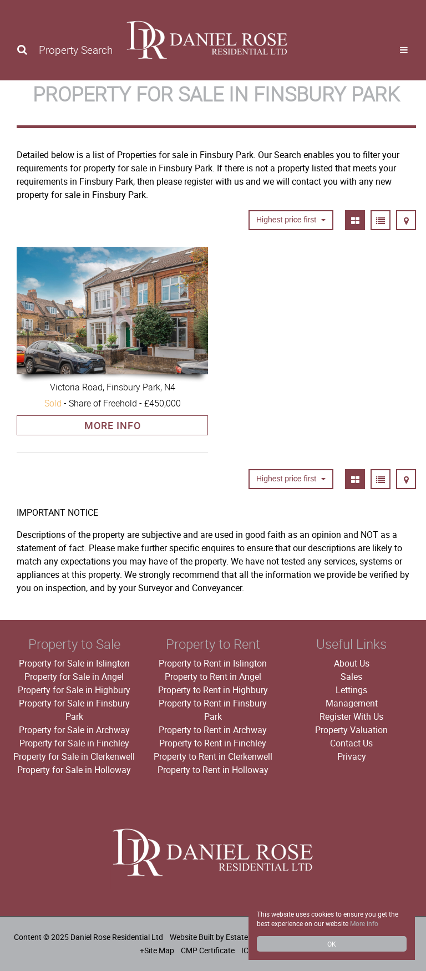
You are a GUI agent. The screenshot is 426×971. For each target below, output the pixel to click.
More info (364, 923)
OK (331, 943)
